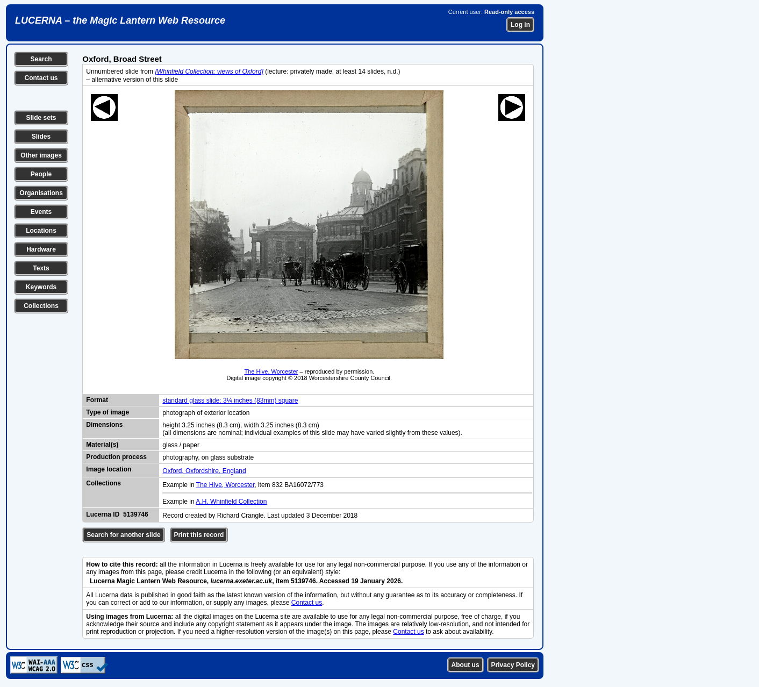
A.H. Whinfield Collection (231, 501)
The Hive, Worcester (271, 371)
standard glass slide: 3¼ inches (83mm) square (230, 400)
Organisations (41, 193)
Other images (41, 155)
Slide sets (41, 117)
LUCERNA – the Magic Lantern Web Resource (120, 20)
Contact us (41, 78)
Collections (41, 306)
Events (41, 212)
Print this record (199, 535)
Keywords (41, 287)
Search (41, 59)
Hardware (41, 249)
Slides (41, 136)
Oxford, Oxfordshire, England (204, 471)
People (41, 174)
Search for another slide (123, 535)
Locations (41, 230)
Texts (41, 268)
